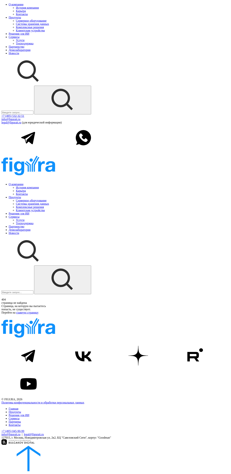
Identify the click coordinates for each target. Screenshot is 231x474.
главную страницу (27, 312)
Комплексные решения (30, 27)
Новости (14, 53)
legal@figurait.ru (11, 122)
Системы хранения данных (32, 23)
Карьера (21, 10)
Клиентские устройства (30, 30)
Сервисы (14, 36)
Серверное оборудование (31, 20)
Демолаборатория (19, 50)
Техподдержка (24, 43)
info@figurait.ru (10, 119)
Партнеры (15, 421)
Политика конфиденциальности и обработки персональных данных (42, 402)
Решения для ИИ (19, 33)
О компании (16, 4)
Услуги (20, 40)
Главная (13, 408)
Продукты (15, 17)
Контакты (22, 14)
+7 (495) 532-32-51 (12, 115)
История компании (27, 7)
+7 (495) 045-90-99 (12, 431)
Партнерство (16, 46)
